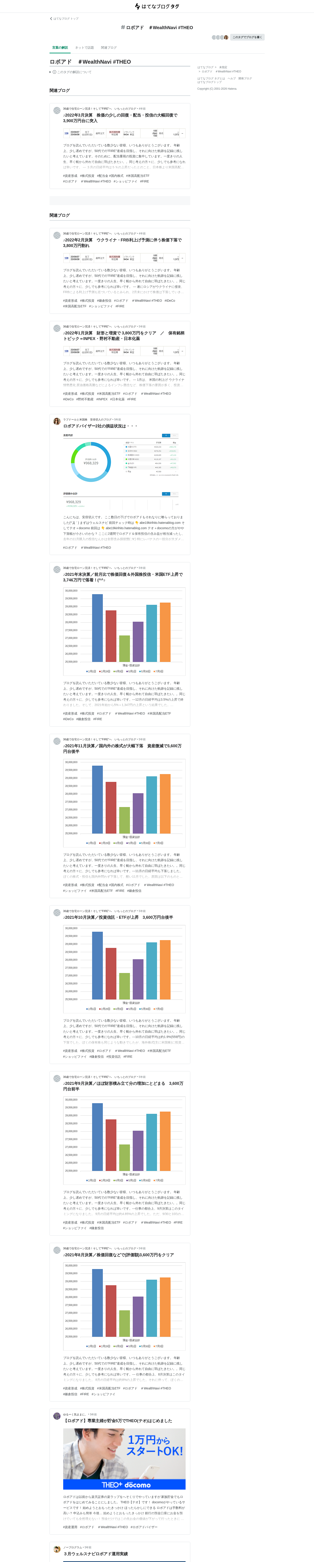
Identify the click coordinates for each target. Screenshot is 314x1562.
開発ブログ (245, 78)
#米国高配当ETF (137, 176)
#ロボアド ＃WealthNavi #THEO (87, 181)
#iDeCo (170, 300)
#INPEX (102, 399)
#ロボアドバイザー (144, 1527)
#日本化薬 (117, 399)
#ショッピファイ (125, 181)
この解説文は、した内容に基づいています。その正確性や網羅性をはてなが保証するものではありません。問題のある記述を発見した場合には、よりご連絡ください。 (71, 72)
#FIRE (144, 181)
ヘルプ (232, 78)
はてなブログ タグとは (211, 78)
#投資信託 (113, 1056)
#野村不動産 (85, 399)
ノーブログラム (72, 1547)
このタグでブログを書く (247, 37)
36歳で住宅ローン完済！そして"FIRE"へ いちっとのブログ (99, 108)
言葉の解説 (60, 47)
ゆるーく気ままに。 (75, 1414)
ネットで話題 (84, 47)
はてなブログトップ (209, 82)
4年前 (142, 108)
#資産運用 (70, 1527)
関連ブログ (109, 47)
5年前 (142, 326)
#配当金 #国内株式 (110, 176)
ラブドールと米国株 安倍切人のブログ (87, 419)
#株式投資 (87, 176)
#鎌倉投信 (104, 300)
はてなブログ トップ (64, 18)
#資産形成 (70, 176)
